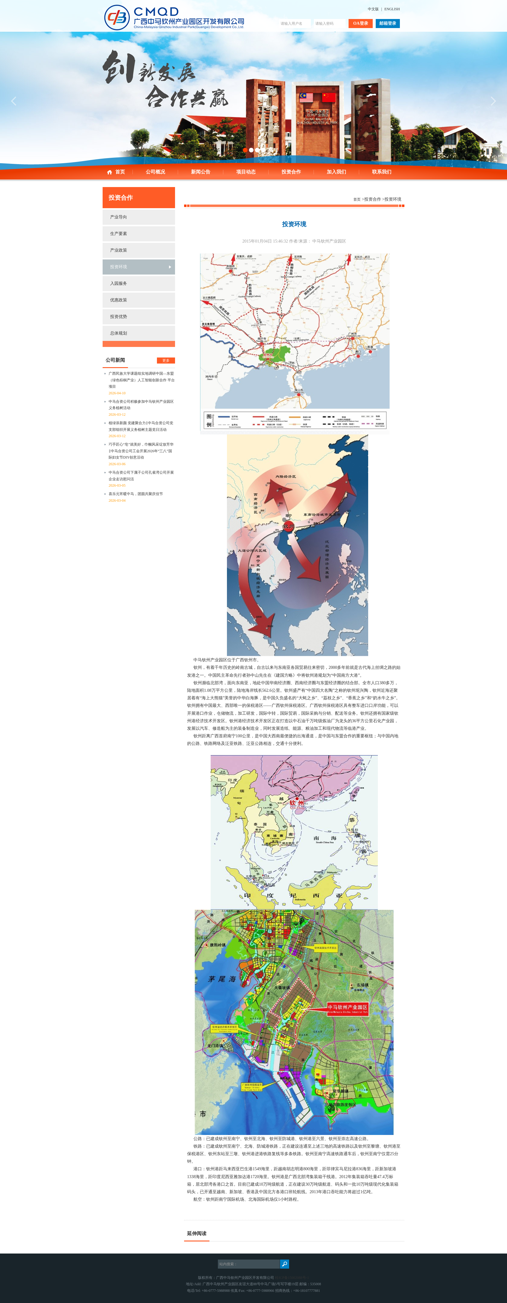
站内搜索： (228, 1264)
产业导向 (118, 217)
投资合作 (291, 171)
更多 (166, 360)
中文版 (373, 9)
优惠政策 (118, 300)
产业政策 (118, 250)
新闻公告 (200, 171)
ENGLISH (392, 9)
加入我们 (336, 171)
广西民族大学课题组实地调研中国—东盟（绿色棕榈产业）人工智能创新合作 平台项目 (142, 380)
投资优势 (118, 316)
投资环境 (118, 267)
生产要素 (118, 233)
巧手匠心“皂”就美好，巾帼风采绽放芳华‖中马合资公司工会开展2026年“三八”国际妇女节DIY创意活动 (141, 450)
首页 (120, 171)
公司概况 (155, 171)
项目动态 (246, 171)
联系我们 (381, 171)
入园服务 (118, 283)
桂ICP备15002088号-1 (292, 1278)
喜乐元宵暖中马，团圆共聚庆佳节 (136, 494)
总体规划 (118, 333)
